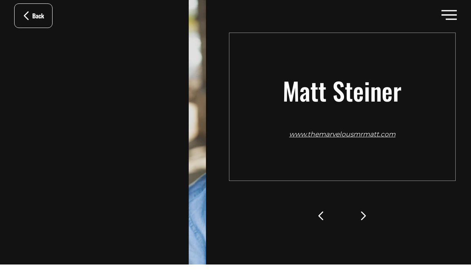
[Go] (322, 216)
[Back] (33, 15)
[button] (449, 15)
